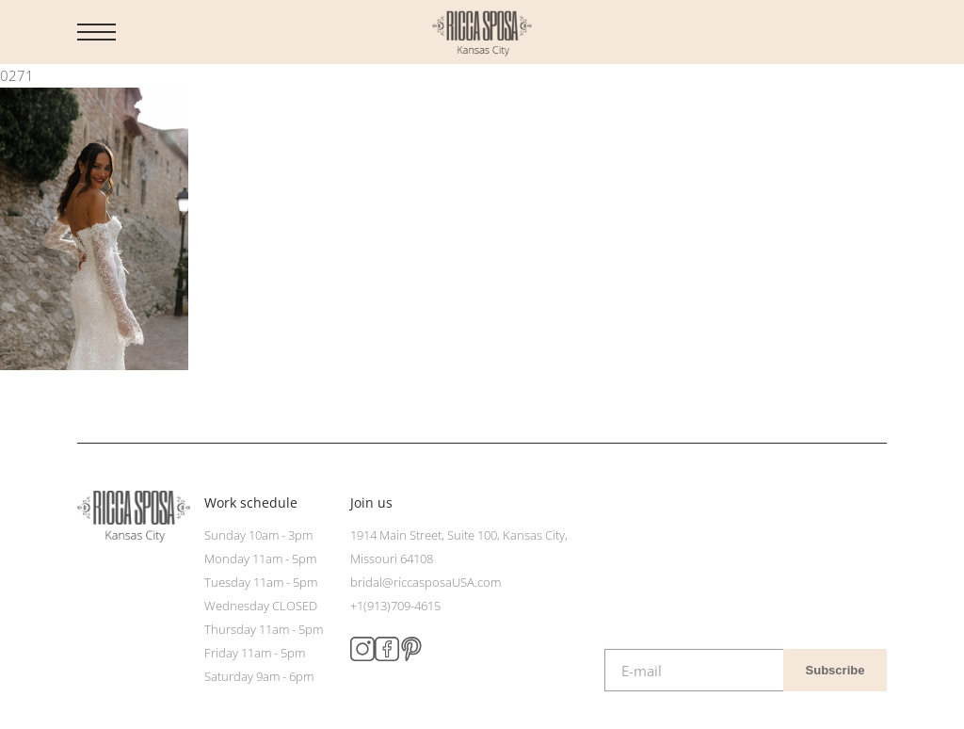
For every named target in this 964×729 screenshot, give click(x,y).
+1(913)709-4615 (395, 605)
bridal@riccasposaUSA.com (425, 582)
